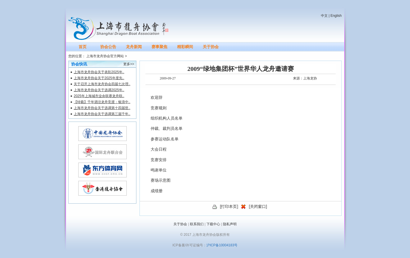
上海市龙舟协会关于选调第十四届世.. (102, 108)
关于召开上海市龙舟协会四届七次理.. (102, 84)
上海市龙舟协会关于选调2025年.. (99, 90)
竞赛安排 (159, 160)
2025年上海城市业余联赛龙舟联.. (99, 96)
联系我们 (197, 224)
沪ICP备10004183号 (221, 245)
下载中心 (213, 224)
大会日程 (159, 149)
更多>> (128, 64)
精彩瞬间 (185, 46)
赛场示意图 (161, 180)
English (336, 16)
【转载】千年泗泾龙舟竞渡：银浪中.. (102, 102)
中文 (324, 16)
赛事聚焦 (159, 46)
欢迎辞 (157, 97)
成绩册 (157, 191)
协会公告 (108, 46)
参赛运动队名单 (165, 139)
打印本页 (229, 206)
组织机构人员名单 (167, 118)
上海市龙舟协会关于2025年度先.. (99, 78)
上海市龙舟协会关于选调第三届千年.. (102, 114)
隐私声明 (230, 224)
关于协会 (211, 46)
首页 (83, 46)
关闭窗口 (258, 206)
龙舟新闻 (134, 46)
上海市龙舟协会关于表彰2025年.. (99, 72)
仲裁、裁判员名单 (167, 128)
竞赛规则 (159, 108)
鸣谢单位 (159, 170)
